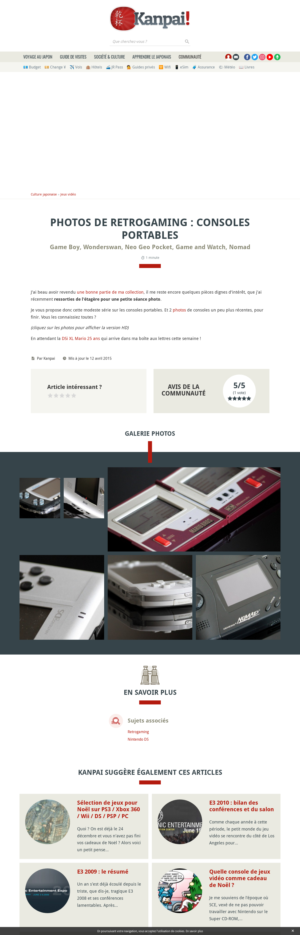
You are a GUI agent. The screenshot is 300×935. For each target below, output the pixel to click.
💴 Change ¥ (55, 67)
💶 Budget (32, 67)
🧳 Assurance (203, 67)
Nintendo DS (138, 739)
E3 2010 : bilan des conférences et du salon (241, 806)
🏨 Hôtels (94, 67)
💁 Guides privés (141, 67)
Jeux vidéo (68, 194)
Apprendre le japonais (151, 57)
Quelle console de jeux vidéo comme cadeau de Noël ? (239, 879)
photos (179, 310)
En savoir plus (194, 931)
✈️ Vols (76, 67)
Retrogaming (138, 732)
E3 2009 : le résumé (102, 872)
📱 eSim (181, 67)
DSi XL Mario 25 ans (81, 338)
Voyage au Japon (37, 57)
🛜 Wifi (165, 67)
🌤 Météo (227, 67)
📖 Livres (246, 67)
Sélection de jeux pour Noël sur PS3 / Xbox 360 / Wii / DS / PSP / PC (108, 810)
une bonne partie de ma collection (110, 292)
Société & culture (109, 57)
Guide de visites (73, 57)
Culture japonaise (44, 194)
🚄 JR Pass (114, 67)
